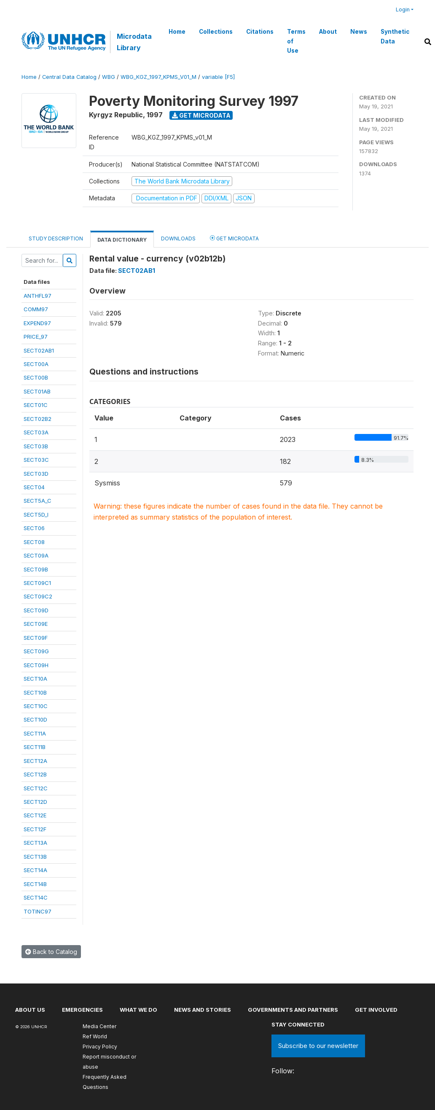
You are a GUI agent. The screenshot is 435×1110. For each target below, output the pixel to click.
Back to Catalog (51, 951)
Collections (216, 31)
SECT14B (35, 884)
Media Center (99, 1026)
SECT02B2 (37, 418)
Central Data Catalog (69, 77)
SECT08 (34, 542)
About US (30, 1009)
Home (177, 31)
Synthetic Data (395, 36)
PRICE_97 (36, 336)
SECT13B (35, 856)
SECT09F (36, 637)
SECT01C (36, 404)
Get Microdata (201, 115)
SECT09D (36, 610)
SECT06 (34, 528)
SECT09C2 (38, 596)
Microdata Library (134, 41)
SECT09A (36, 555)
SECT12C (36, 788)
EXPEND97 (37, 323)
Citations (260, 31)
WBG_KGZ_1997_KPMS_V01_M (158, 77)
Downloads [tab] (178, 238)
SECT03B (36, 446)
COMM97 (36, 309)
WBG (108, 77)
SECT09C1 (37, 582)
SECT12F (35, 829)
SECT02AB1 (39, 350)
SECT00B (36, 377)
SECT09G (36, 651)
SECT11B (35, 747)
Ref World (95, 1036)
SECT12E (35, 815)
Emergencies (82, 1009)
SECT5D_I (36, 514)
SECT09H (36, 665)
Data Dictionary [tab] (122, 240)
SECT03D (36, 473)
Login (403, 9)
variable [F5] (218, 77)
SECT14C (36, 897)
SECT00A (36, 364)
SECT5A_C (37, 500)
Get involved (376, 1009)
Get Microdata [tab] (234, 238)
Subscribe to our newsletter (318, 1046)
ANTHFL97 (37, 295)
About (328, 31)
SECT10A (35, 678)
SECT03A (36, 432)
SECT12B (35, 774)
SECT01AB (37, 391)
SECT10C (36, 706)
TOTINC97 (37, 911)
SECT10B (35, 692)
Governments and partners (293, 1009)
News (358, 31)
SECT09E (36, 623)
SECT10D (35, 719)
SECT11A (35, 733)
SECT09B (36, 569)
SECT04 (34, 487)
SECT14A (35, 870)
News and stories (202, 1009)
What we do (138, 1009)
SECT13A (35, 842)
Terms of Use (296, 41)
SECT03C (36, 459)
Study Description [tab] (56, 238)
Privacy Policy (100, 1046)
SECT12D (35, 801)
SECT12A (35, 760)
